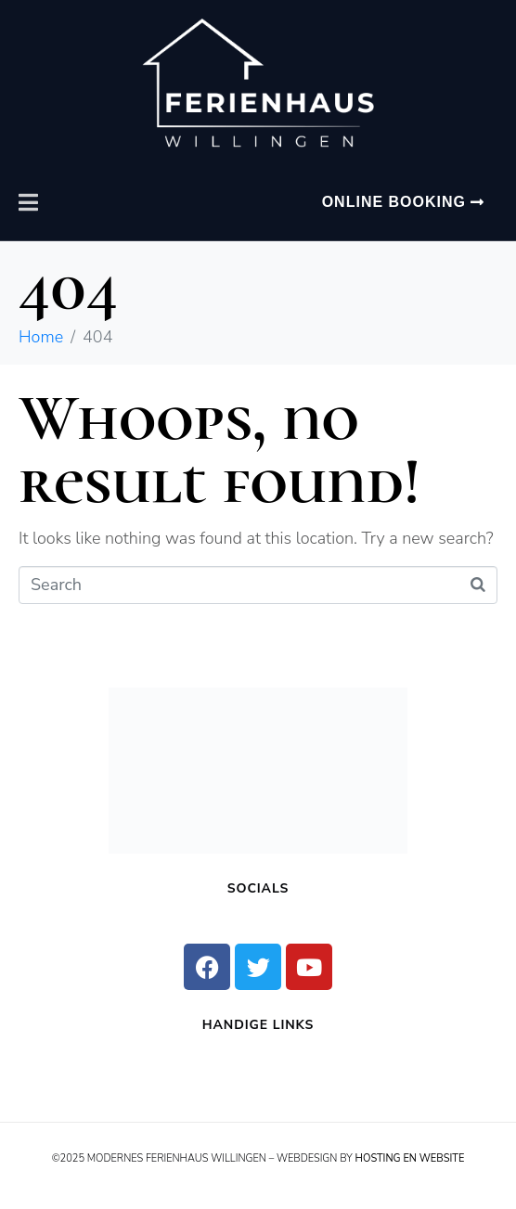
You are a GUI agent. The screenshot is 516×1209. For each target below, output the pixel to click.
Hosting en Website (410, 1158)
